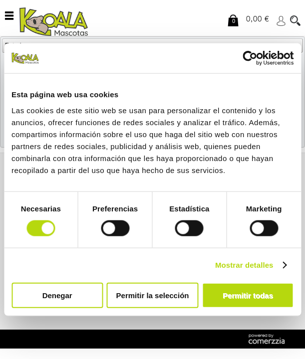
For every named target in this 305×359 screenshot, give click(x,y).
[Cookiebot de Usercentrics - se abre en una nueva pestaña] (250, 58)
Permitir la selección (152, 295)
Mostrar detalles (244, 265)
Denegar (57, 295)
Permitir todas (248, 295)
